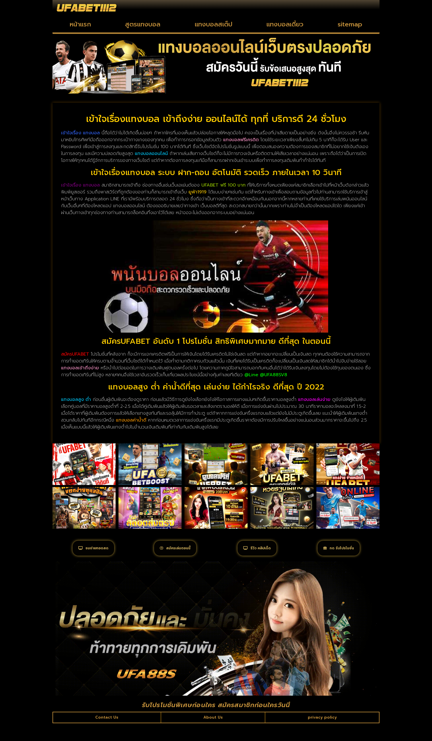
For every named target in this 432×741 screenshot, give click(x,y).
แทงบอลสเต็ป (213, 24)
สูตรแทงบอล (142, 24)
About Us (213, 733)
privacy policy (321, 733)
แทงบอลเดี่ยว (284, 24)
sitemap (350, 24)
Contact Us (107, 733)
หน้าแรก (80, 24)
